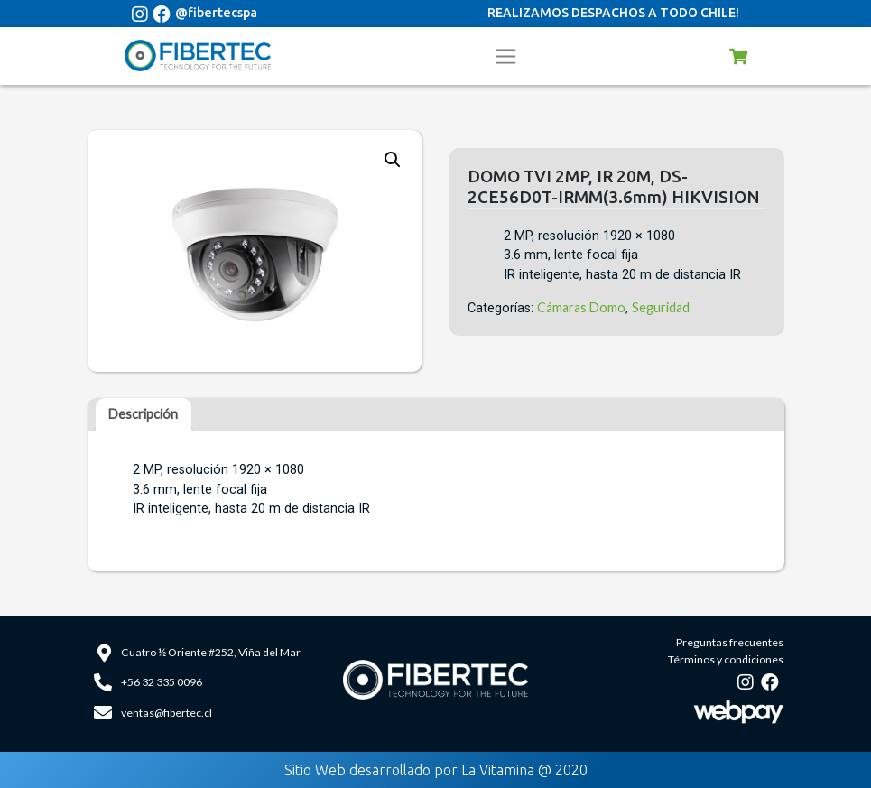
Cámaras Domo (581, 307)
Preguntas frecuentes (729, 642)
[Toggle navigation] (507, 56)
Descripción (143, 414)
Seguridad (661, 307)
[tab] (143, 414)
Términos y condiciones (725, 659)
